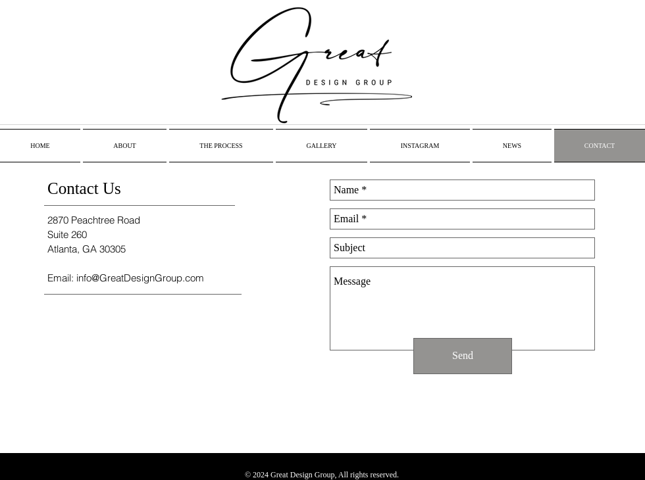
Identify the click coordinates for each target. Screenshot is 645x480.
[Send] (462, 356)
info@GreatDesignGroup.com (140, 278)
